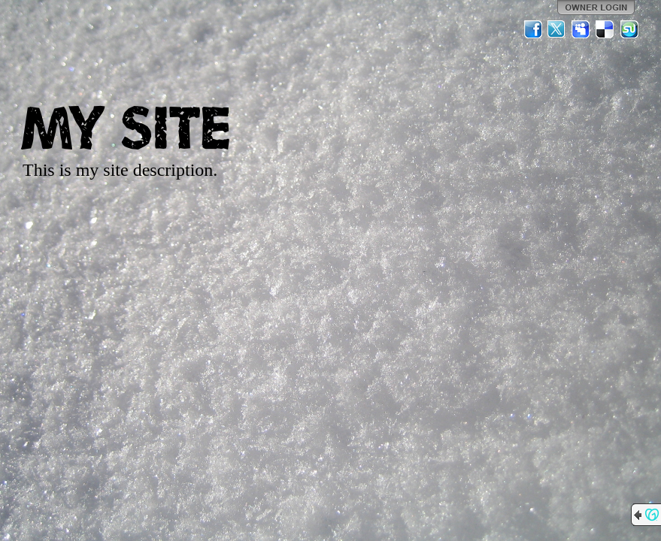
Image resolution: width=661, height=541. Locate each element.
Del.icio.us (605, 29)
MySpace (581, 29)
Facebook (533, 29)
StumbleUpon (629, 29)
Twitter (557, 29)
